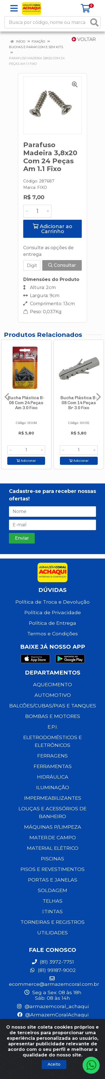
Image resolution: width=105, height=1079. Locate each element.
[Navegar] (7, 396)
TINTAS (52, 911)
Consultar (62, 265)
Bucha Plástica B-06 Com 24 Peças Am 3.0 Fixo (26, 402)
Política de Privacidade (52, 612)
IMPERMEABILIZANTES (52, 798)
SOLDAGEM (52, 890)
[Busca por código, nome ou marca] (47, 22)
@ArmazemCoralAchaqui (52, 1015)
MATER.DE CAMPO (52, 837)
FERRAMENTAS (53, 766)
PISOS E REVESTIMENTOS (52, 869)
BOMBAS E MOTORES (52, 716)
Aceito (54, 1064)
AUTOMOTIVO (52, 695)
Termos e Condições (52, 633)
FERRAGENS (52, 756)
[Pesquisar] (94, 22)
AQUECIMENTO (52, 684)
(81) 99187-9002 (52, 970)
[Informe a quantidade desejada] (37, 211)
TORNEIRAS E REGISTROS (52, 922)
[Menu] (14, 8)
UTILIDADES (52, 932)
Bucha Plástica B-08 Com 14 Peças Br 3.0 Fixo (78, 402)
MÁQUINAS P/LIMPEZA (52, 827)
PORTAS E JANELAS (52, 880)
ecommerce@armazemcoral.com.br (54, 981)
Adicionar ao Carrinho (52, 228)
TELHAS (52, 901)
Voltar (84, 39)
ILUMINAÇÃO (52, 787)
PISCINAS (52, 858)
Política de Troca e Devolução (52, 602)
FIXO (42, 187)
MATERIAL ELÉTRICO (52, 848)
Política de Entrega (52, 623)
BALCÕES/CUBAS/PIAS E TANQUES (52, 705)
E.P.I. (53, 727)
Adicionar (26, 461)
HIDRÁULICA (52, 777)
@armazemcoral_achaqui (52, 1006)
